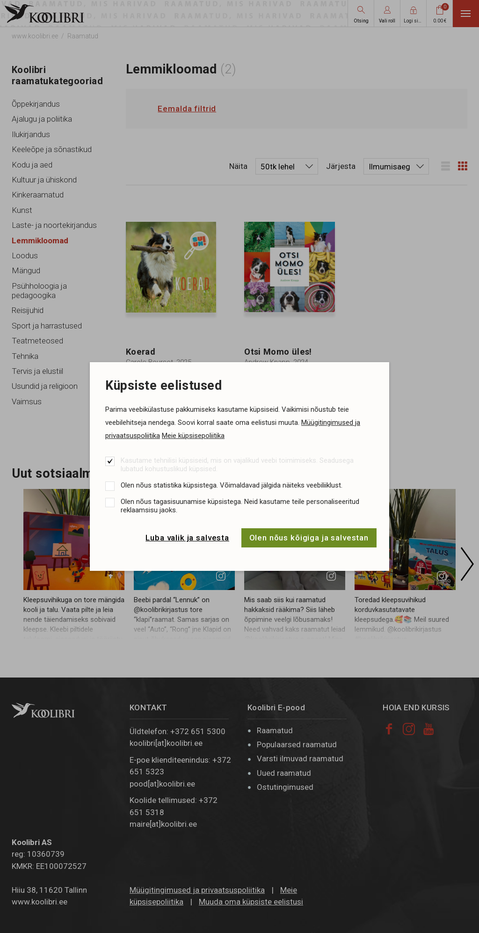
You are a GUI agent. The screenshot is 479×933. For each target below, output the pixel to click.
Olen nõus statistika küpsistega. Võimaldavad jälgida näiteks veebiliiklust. (231, 485)
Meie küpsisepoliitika (193, 435)
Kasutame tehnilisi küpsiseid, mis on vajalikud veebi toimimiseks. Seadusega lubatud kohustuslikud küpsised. (237, 464)
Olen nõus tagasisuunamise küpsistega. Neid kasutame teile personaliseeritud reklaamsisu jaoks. (240, 505)
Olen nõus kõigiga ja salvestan (309, 537)
